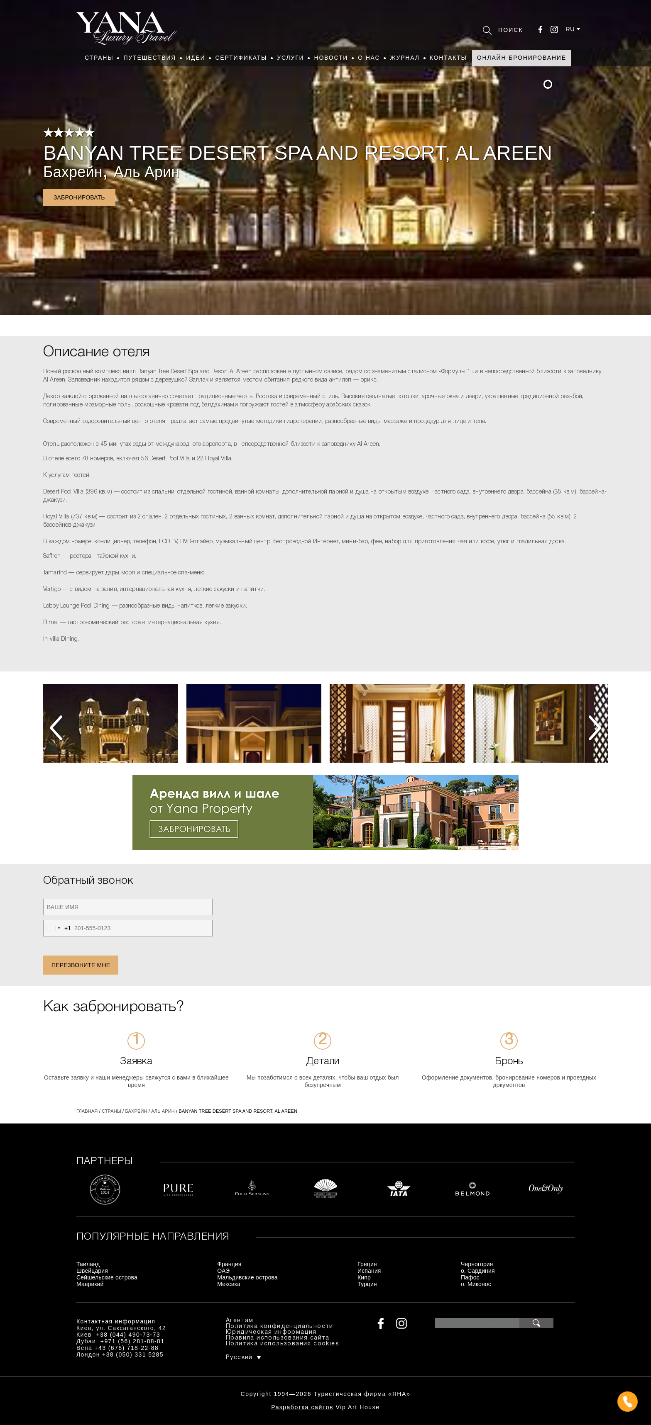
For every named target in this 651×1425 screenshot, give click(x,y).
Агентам (240, 1320)
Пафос (470, 1277)
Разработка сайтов (302, 1407)
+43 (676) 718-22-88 (127, 1348)
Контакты (448, 57)
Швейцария (92, 1270)
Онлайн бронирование (521, 57)
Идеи (195, 57)
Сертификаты (241, 57)
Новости (331, 57)
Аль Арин (147, 171)
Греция (367, 1264)
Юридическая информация (271, 1332)
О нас (369, 57)
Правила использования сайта (278, 1338)
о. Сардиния (478, 1270)
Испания (369, 1270)
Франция (229, 1264)
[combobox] (57, 928)
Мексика (228, 1284)
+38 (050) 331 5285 (133, 1354)
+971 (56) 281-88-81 (132, 1341)
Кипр (364, 1277)
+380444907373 (325, 1402)
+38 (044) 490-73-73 (128, 1334)
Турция (367, 1284)
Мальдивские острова (247, 1277)
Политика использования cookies (282, 1344)
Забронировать (79, 197)
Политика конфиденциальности (279, 1326)
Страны (99, 57)
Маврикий (90, 1284)
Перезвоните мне (80, 965)
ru (570, 28)
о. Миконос (476, 1284)
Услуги (290, 57)
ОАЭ (223, 1270)
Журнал (404, 57)
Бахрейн (73, 171)
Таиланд (88, 1264)
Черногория (477, 1264)
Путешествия (149, 57)
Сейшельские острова (106, 1277)
